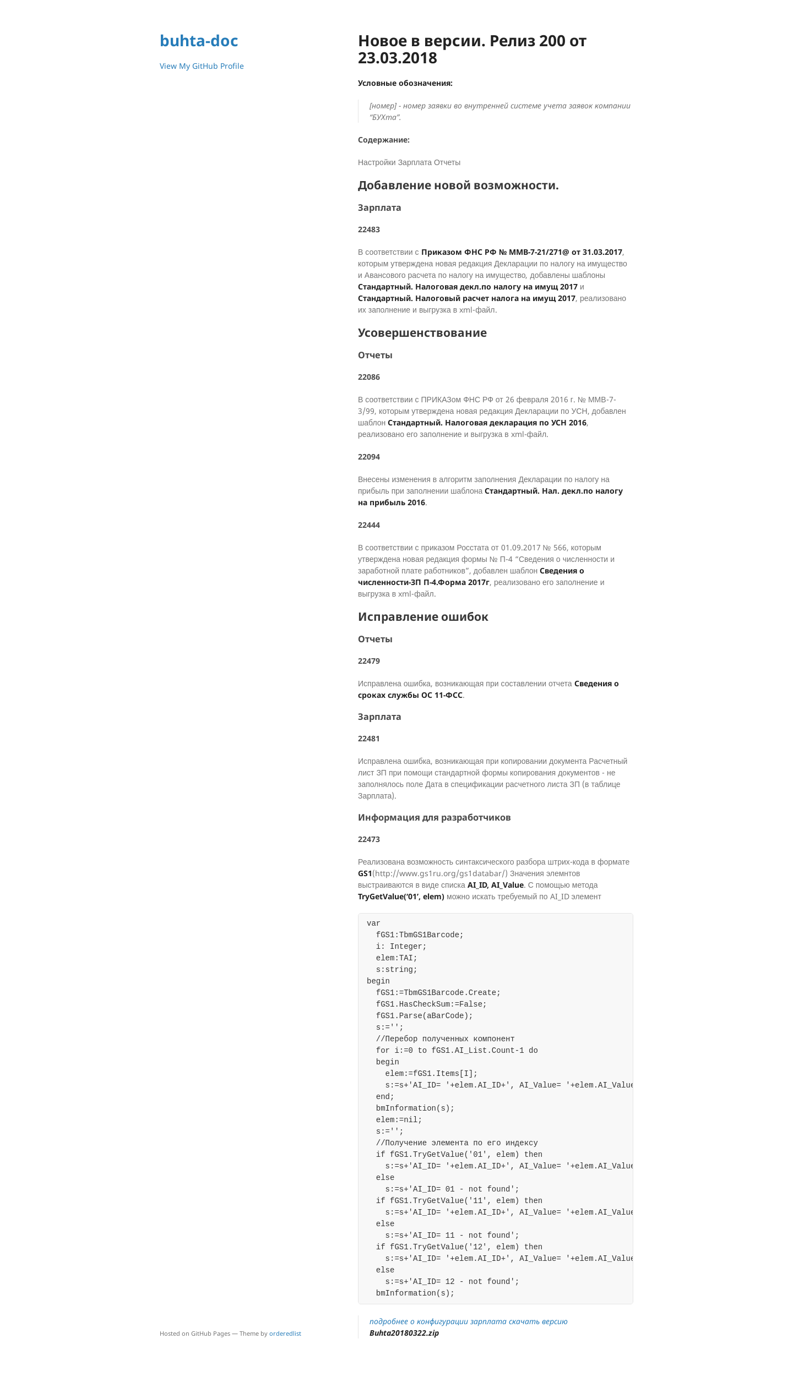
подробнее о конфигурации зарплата (438, 1321)
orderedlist (285, 1333)
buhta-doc (199, 40)
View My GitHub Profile (202, 66)
